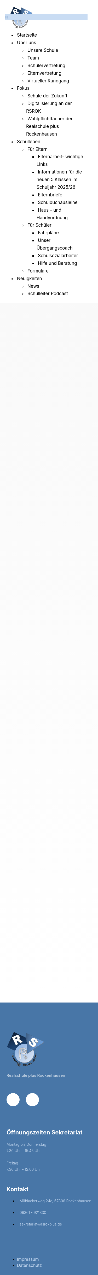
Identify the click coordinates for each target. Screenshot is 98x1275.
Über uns (26, 42)
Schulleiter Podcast (47, 293)
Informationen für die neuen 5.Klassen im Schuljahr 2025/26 (59, 179)
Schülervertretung (46, 65)
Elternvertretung (44, 73)
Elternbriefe (50, 194)
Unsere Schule (42, 50)
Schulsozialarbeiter (58, 255)
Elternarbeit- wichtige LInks (60, 160)
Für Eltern (37, 149)
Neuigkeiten (29, 278)
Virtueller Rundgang (48, 80)
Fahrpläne (48, 232)
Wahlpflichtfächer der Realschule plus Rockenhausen (49, 126)
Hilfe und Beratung (57, 263)
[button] (46, 17)
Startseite (27, 35)
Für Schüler (39, 225)
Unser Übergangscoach (55, 244)
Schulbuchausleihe (58, 202)
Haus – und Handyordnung (52, 213)
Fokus (23, 88)
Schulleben (28, 141)
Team (33, 58)
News (33, 286)
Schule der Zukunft (47, 95)
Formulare (38, 271)
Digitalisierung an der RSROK (49, 107)
